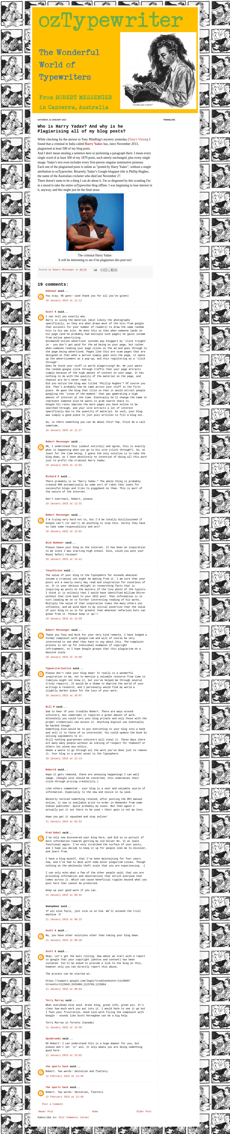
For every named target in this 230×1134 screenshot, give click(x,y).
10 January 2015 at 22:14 (64, 758)
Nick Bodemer (55, 542)
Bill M (50, 706)
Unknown (51, 291)
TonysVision (54, 570)
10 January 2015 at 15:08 (64, 657)
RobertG (51, 769)
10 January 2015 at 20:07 (64, 695)
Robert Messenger (64, 270)
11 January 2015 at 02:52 (64, 821)
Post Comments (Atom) (74, 1117)
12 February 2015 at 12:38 (64, 1076)
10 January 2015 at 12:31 (64, 503)
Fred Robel (53, 832)
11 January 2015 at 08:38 (64, 940)
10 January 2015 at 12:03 (64, 465)
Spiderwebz (53, 1038)
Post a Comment (52, 1104)
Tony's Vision (138, 139)
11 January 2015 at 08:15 (64, 919)
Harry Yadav (94, 144)
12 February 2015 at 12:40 (64, 1096)
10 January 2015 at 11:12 (64, 300)
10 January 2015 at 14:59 (64, 618)
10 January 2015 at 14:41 (64, 559)
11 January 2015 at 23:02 (64, 1055)
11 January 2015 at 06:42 (64, 895)
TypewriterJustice (58, 668)
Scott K (51, 311)
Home (95, 1111)
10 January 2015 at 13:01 (64, 531)
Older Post (144, 1111)
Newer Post (46, 1111)
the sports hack (57, 1066)
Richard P (52, 476)
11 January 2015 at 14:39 (64, 1027)
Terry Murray (55, 1000)
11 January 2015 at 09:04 (64, 989)
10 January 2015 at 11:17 (64, 430)
